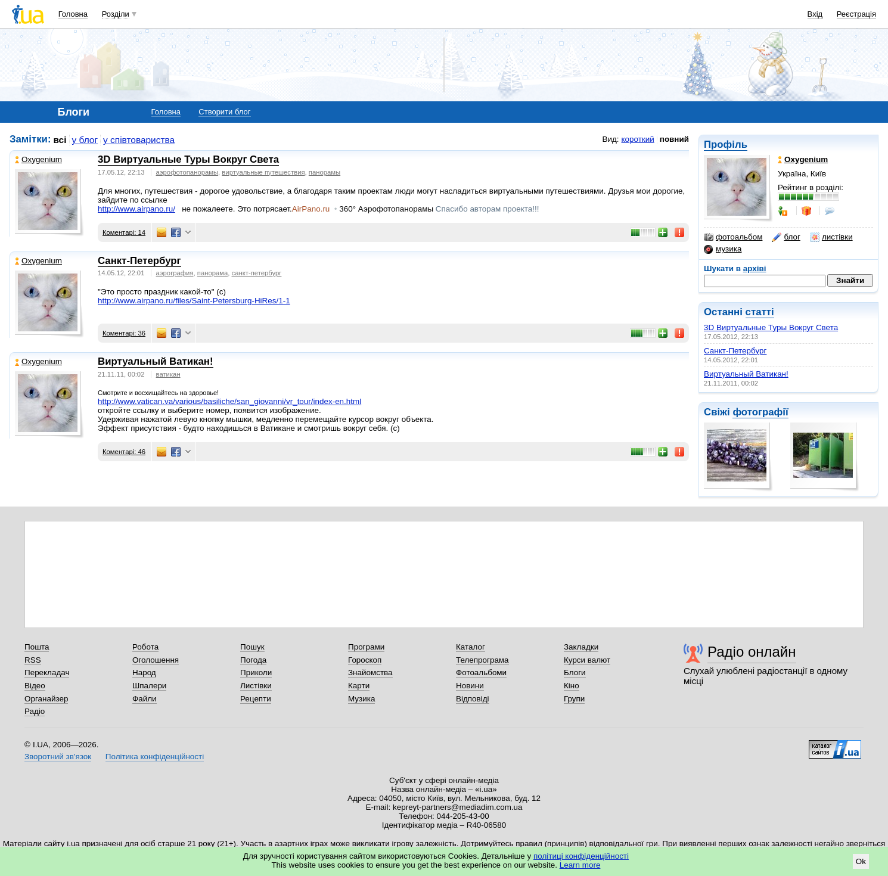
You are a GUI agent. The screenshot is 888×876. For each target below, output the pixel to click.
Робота (145, 646)
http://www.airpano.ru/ (136, 208)
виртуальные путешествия (263, 172)
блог (786, 237)
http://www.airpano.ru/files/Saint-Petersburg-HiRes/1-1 (194, 300)
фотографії (760, 412)
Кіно (571, 685)
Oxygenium (38, 159)
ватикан (168, 374)
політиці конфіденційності (581, 856)
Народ (144, 672)
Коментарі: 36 (124, 333)
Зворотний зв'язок (57, 756)
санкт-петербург (257, 273)
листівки (831, 237)
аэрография (175, 273)
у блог (85, 140)
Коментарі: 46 (124, 451)
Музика (361, 698)
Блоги (575, 672)
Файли (144, 698)
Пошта (36, 646)
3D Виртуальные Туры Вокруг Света (771, 327)
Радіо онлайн (751, 652)
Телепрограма (482, 660)
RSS (32, 660)
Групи (574, 698)
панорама (212, 273)
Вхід (815, 14)
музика (722, 249)
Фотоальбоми (481, 672)
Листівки (256, 685)
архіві (754, 268)
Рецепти (255, 698)
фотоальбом (733, 237)
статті (760, 312)
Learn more (580, 865)
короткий (638, 139)
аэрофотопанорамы (187, 172)
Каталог (470, 646)
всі (60, 140)
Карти (359, 685)
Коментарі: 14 (124, 232)
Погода (253, 660)
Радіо (34, 711)
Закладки (581, 646)
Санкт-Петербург (735, 350)
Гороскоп (364, 660)
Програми (366, 646)
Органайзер (46, 698)
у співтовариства (139, 140)
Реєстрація (856, 14)
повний (674, 139)
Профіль (725, 144)
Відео (34, 685)
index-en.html (229, 401)
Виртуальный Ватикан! (746, 373)
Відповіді (472, 698)
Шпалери (149, 685)
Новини (470, 685)
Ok (861, 861)
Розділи (115, 14)
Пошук (252, 646)
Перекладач (46, 672)
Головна (73, 14)
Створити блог (224, 111)
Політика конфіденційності (154, 756)
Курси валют (587, 660)
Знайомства (370, 672)
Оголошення (155, 660)
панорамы (324, 172)
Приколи (256, 672)
